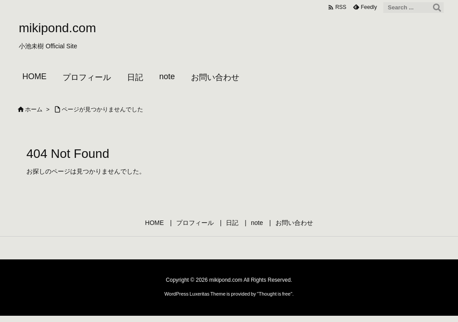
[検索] (437, 7)
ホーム (33, 109)
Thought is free (274, 294)
